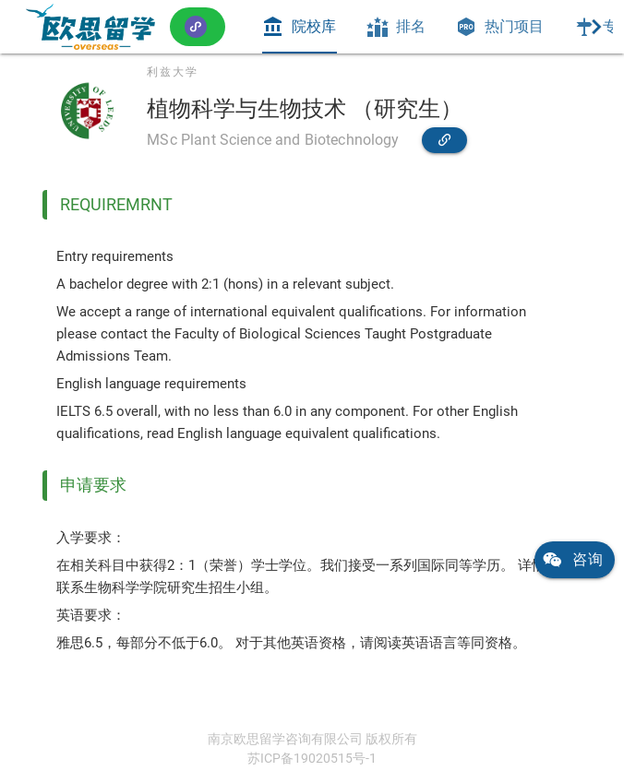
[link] (90, 26)
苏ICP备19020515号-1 (312, 758)
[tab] (299, 26)
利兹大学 (172, 71)
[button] (197, 26)
